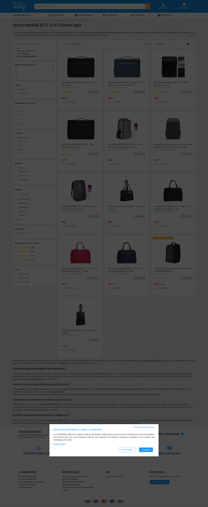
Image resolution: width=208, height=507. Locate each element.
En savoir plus (59, 444)
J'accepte (146, 450)
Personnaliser (127, 450)
